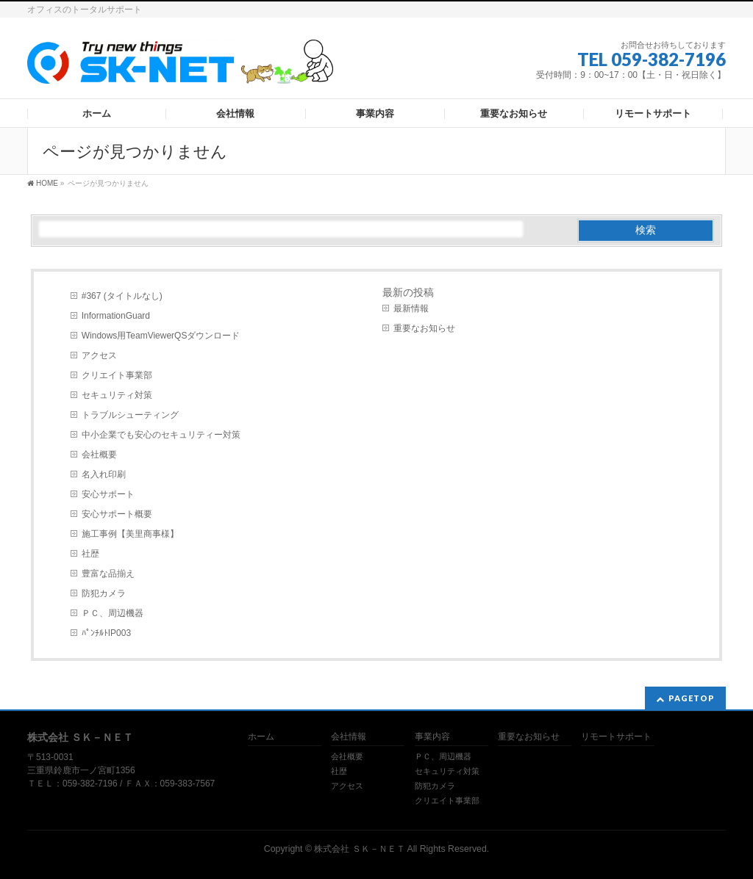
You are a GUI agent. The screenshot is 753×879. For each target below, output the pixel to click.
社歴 (90, 554)
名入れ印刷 (104, 474)
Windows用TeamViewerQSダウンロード (161, 335)
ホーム (261, 737)
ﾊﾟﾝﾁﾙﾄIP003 (106, 633)
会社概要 (99, 454)
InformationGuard (116, 316)
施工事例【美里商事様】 (130, 534)
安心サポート (108, 494)
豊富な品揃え (108, 573)
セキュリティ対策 (117, 395)
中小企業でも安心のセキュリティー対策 (161, 435)
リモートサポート (616, 737)
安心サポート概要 (117, 514)
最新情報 (411, 308)
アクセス (99, 355)
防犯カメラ (104, 593)
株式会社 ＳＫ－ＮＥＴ (359, 849)
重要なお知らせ (424, 328)
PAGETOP (691, 698)
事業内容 (432, 737)
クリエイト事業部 (117, 375)
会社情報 (348, 737)
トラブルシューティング (130, 415)
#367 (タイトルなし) (122, 296)
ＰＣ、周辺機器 (112, 613)
